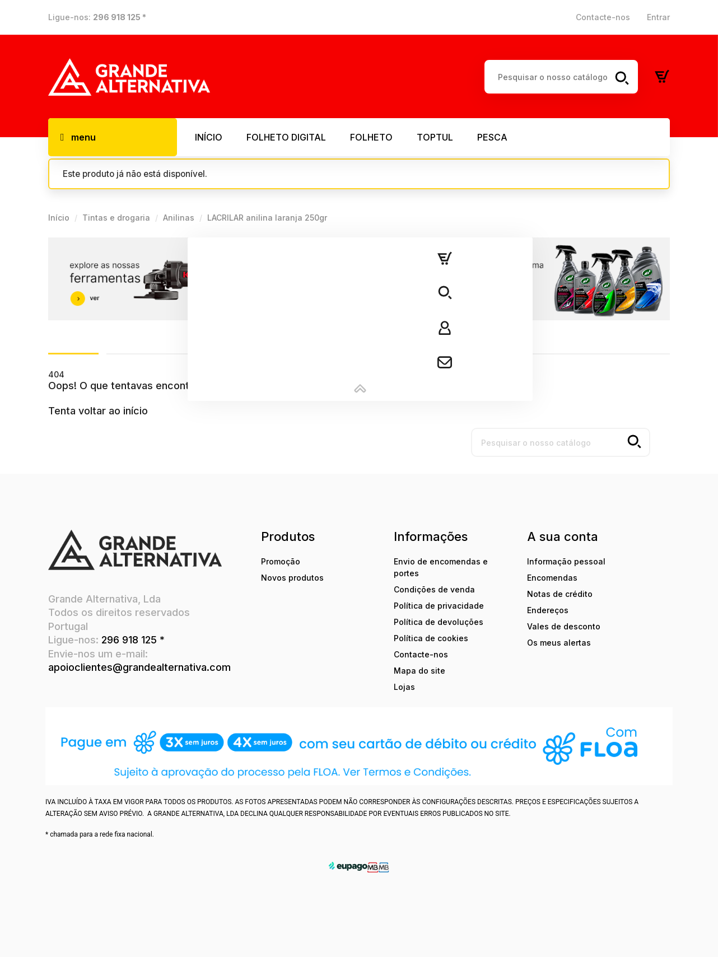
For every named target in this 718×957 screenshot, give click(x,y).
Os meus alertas (559, 642)
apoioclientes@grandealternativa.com (139, 667)
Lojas (404, 687)
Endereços (547, 610)
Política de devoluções (438, 622)
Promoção (280, 561)
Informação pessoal (566, 561)
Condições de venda (434, 589)
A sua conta (562, 536)
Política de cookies (431, 638)
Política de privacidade (439, 605)
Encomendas (552, 577)
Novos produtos (292, 577)
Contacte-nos (603, 17)
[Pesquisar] (561, 77)
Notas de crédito (560, 594)
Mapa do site (419, 670)
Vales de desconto (563, 626)
